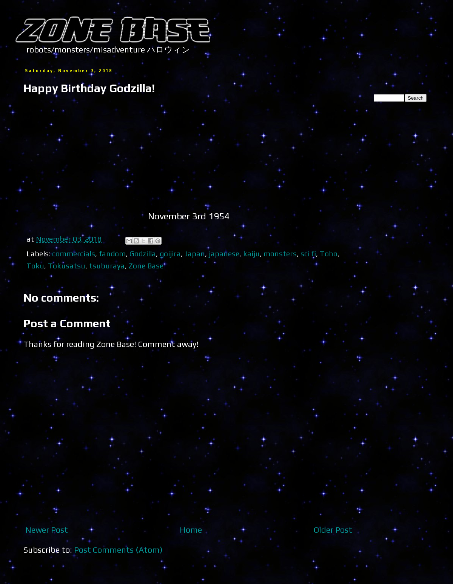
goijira (170, 253)
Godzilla (142, 253)
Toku (35, 265)
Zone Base (145, 265)
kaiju (251, 253)
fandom (112, 253)
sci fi (308, 253)
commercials (73, 253)
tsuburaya (107, 265)
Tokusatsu (66, 265)
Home (191, 530)
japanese (224, 253)
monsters (280, 253)
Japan (195, 253)
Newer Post (46, 530)
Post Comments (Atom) (118, 550)
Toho (328, 253)
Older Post (333, 530)
